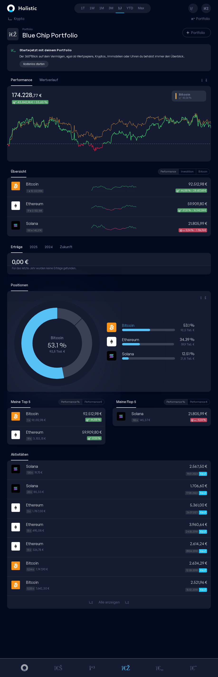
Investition (187, 171)
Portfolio (195, 33)
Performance (21, 80)
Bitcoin (203, 171)
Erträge (17, 247)
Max (141, 8)
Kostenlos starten (34, 64)
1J (120, 8)
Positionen (19, 285)
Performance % (70, 401)
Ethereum (34, 203)
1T (83, 8)
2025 (34, 247)
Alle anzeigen (109, 602)
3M (111, 8)
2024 (49, 247)
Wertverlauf (48, 80)
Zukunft (66, 247)
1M (101, 8)
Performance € (93, 401)
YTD (130, 8)
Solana (32, 223)
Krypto (16, 19)
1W (92, 8)
